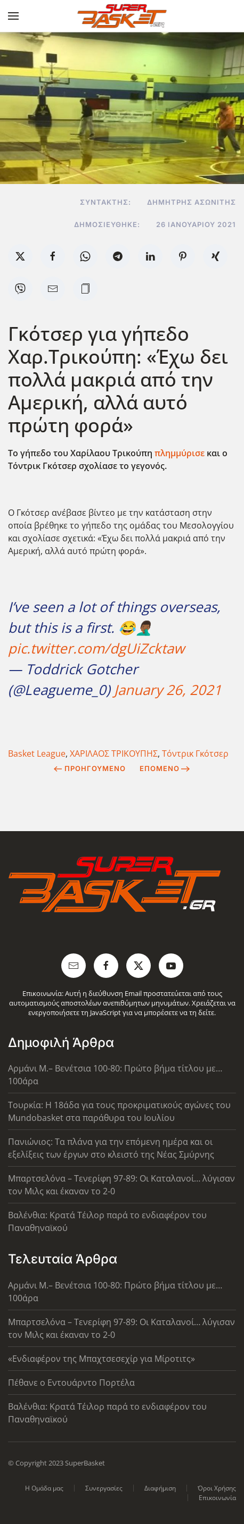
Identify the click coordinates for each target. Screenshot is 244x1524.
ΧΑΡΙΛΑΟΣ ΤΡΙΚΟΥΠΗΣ (114, 753)
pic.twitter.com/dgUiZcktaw (96, 648)
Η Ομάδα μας (44, 1488)
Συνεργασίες (104, 1488)
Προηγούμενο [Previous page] (90, 768)
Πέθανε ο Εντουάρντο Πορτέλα (71, 1382)
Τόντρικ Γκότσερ (195, 753)
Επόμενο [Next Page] (165, 768)
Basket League (37, 753)
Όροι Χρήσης (217, 1488)
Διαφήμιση (160, 1488)
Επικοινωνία (217, 1497)
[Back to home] (122, 16)
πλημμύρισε (179, 453)
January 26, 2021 (168, 689)
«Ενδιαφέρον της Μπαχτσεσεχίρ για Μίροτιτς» (101, 1358)
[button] (13, 16)
